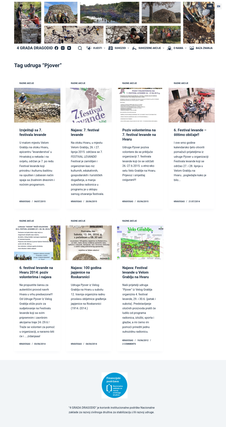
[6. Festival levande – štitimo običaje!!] (192, 105)
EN (218, 6)
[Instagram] (63, 48)
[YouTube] (69, 48)
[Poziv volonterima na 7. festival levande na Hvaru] (140, 105)
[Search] (80, 48)
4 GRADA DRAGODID (35, 48)
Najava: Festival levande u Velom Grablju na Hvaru (135, 272)
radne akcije (26, 83)
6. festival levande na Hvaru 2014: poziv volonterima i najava (36, 272)
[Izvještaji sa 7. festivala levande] (37, 105)
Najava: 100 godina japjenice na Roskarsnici (86, 272)
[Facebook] (56, 48)
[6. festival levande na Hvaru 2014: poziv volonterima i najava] (37, 243)
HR (210, 6)
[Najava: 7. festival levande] (89, 105)
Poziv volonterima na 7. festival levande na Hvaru (139, 134)
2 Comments (129, 344)
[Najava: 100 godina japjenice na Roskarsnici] (89, 243)
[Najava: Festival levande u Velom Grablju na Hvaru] (140, 243)
